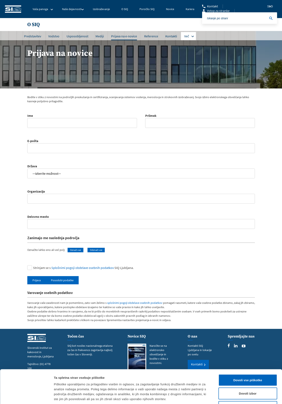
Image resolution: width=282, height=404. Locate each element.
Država (141, 170)
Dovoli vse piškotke (247, 350)
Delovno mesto (141, 219)
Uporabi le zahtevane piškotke (248, 377)
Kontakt (212, 6)
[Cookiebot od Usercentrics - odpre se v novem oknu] (27, 396)
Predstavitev (32, 36)
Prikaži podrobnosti (214, 396)
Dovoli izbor (248, 363)
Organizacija (141, 193)
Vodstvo (53, 36)
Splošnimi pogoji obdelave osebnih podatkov (82, 268)
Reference (151, 36)
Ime (82, 118)
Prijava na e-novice (124, 36)
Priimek (200, 118)
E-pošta (141, 143)
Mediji (100, 36)
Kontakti (171, 36)
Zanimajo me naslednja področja (53, 237)
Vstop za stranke (218, 11)
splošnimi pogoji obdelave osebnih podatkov (134, 303)
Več (186, 36)
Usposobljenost (77, 36)
